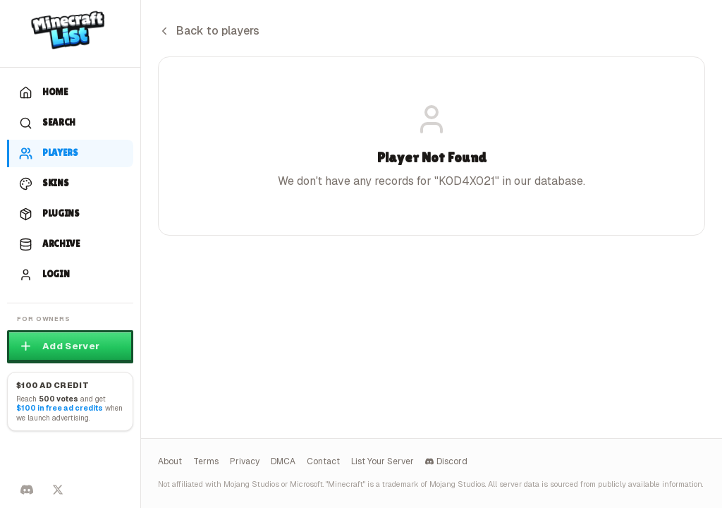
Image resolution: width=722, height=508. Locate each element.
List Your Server (382, 461)
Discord (446, 461)
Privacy (244, 461)
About (170, 461)
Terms (206, 461)
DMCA (283, 461)
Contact (323, 461)
